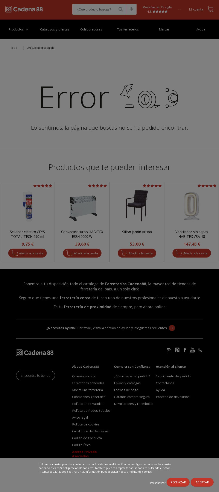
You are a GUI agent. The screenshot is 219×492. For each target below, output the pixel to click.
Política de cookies (140, 472)
